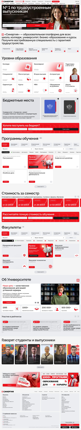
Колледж (36, 391)
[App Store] (65, 427)
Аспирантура (66, 391)
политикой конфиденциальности (28, 131)
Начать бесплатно (56, 1)
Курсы (62, 391)
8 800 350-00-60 (48, 416)
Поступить (5, 255)
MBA (75, 391)
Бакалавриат (40, 391)
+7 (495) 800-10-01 (36, 418)
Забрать (9, 385)
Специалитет (46, 391)
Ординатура (71, 391)
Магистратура (51, 391)
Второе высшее (57, 391)
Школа (78, 391)
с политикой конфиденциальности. (28, 28)
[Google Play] (74, 427)
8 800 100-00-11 (35, 417)
